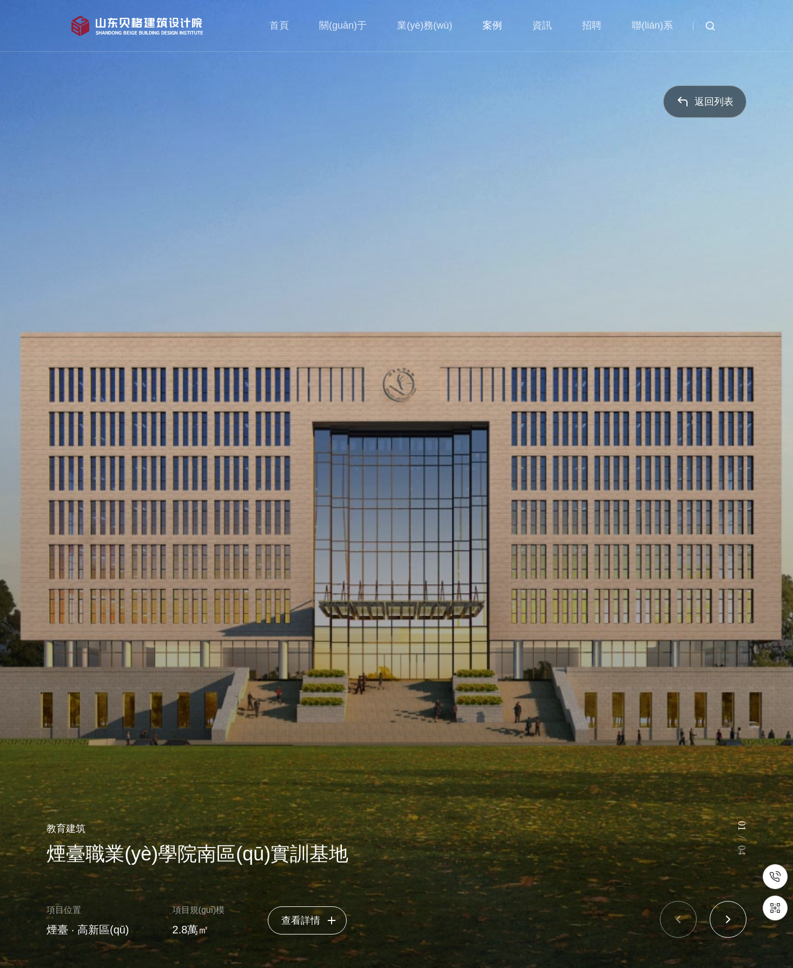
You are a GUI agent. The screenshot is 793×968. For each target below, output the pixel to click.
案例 (492, 25)
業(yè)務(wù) (424, 25)
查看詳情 (309, 920)
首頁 (279, 25)
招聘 (592, 25)
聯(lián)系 (652, 25)
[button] (678, 919)
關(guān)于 (343, 25)
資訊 (542, 25)
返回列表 (704, 101)
